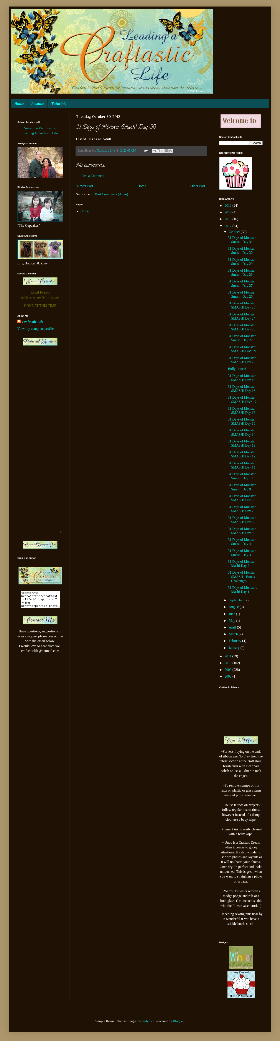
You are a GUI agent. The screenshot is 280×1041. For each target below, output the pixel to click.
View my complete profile (35, 328)
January (234, 648)
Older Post (197, 186)
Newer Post (85, 186)
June (232, 614)
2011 (228, 656)
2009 (228, 669)
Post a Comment (92, 176)
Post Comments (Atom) (111, 194)
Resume (37, 103)
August (234, 607)
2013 (228, 219)
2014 (228, 212)
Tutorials (58, 103)
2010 (228, 663)
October (235, 232)
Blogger (178, 1021)
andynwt (148, 1021)
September (236, 600)
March (234, 634)
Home (19, 103)
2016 (228, 205)
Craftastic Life (32, 322)
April (233, 627)
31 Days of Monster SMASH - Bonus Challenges (242, 576)
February (235, 641)
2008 (228, 676)
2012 (228, 226)
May (232, 620)
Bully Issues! (237, 369)
